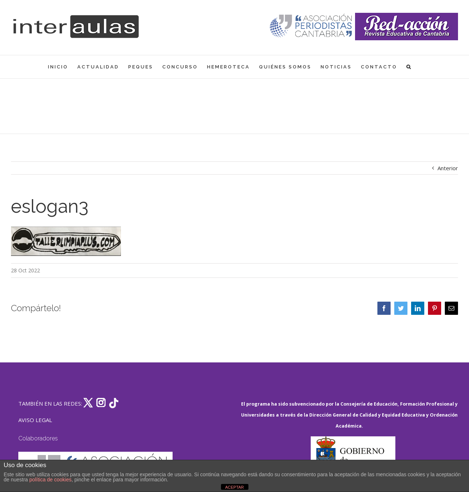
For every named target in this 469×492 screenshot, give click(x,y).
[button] (409, 66)
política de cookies (50, 479)
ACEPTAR (234, 487)
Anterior (447, 168)
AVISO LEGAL (35, 420)
